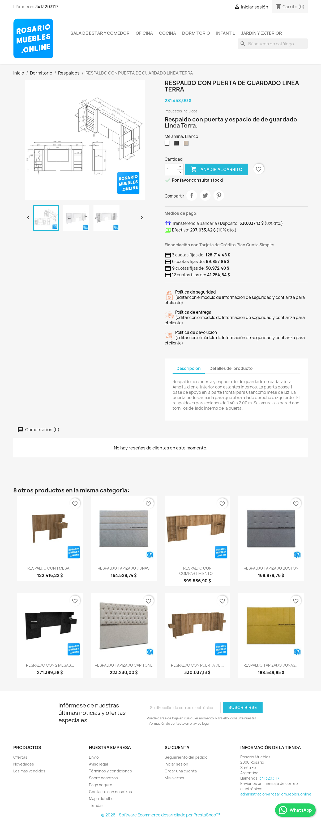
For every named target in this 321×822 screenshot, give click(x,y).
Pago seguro (100, 784)
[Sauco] (177, 144)
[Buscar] (273, 43)
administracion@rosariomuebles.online (275, 794)
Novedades (23, 764)
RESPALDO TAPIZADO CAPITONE (124, 665)
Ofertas (20, 757)
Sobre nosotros (103, 777)
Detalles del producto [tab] (231, 368)
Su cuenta (177, 747)
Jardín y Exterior (261, 33)
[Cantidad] (171, 169)
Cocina (167, 33)
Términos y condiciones (110, 770)
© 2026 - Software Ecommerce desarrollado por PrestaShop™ (160, 815)
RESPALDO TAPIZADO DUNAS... (270, 665)
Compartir (191, 195)
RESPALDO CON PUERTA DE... (197, 665)
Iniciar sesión (176, 764)
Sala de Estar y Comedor (100, 33)
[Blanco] (168, 144)
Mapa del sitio (101, 798)
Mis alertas (174, 777)
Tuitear (205, 195)
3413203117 (46, 7)
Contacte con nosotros (110, 791)
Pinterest (218, 195)
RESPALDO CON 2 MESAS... (50, 665)
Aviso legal (98, 764)
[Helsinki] (187, 144)
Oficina (144, 33)
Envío (94, 757)
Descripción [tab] (189, 368)
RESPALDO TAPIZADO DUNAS (123, 568)
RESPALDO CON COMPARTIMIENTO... (197, 571)
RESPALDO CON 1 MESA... (49, 568)
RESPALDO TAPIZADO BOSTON (271, 568)
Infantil (225, 33)
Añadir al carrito (216, 169)
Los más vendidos (29, 770)
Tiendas (96, 805)
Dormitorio (196, 33)
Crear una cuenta (181, 770)
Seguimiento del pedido (186, 757)
